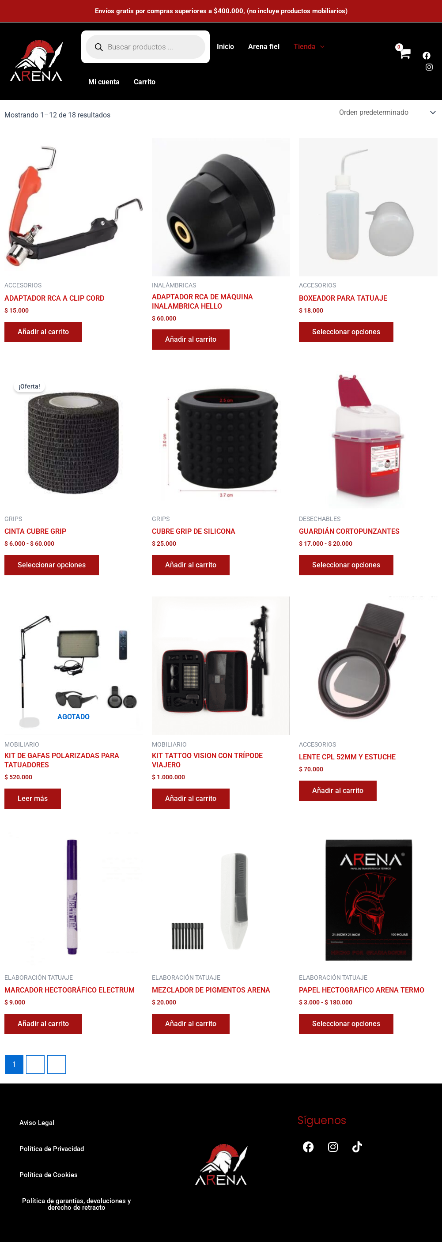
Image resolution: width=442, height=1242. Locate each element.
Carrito (144, 82)
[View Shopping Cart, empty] (404, 61)
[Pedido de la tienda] (387, 112)
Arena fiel (264, 46)
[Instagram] (429, 67)
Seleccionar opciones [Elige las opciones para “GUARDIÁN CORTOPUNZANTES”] (346, 565)
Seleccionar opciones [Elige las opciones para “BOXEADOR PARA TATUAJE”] (346, 332)
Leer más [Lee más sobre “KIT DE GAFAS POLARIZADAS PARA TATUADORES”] (33, 798)
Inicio (225, 46)
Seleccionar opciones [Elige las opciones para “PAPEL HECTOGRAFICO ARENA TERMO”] (346, 1023)
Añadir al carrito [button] (43, 332)
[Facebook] (427, 56)
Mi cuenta (104, 82)
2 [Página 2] (36, 1064)
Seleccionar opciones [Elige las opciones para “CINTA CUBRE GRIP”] (52, 565)
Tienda (309, 46)
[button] (320, 46)
